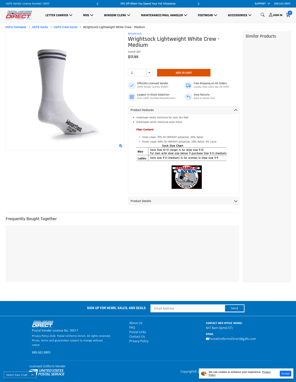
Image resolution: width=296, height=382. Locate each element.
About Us (136, 323)
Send (234, 308)
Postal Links (137, 332)
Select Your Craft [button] (16, 375)
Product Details (140, 201)
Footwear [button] (205, 15)
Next (198, 4)
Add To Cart (184, 73)
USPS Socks (40, 27)
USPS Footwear (15, 27)
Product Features (142, 110)
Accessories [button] (237, 15)
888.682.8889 (282, 4)
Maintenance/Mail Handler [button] (162, 15)
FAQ (132, 327)
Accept (285, 373)
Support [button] (260, 4)
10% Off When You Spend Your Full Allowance (148, 4)
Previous (98, 4)
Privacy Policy (139, 341)
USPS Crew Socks (66, 27)
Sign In (277, 15)
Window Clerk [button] (115, 15)
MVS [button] (86, 15)
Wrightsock (135, 34)
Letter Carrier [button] (56, 15)
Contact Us (137, 336)
